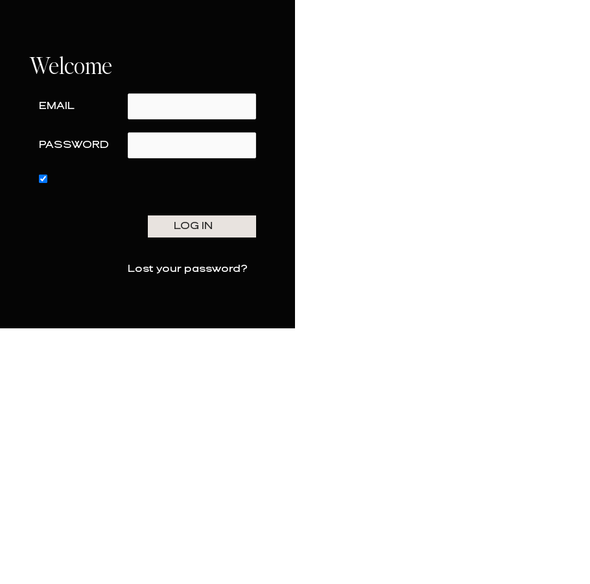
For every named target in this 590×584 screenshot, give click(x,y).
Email (57, 106)
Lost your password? (188, 269)
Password (74, 145)
